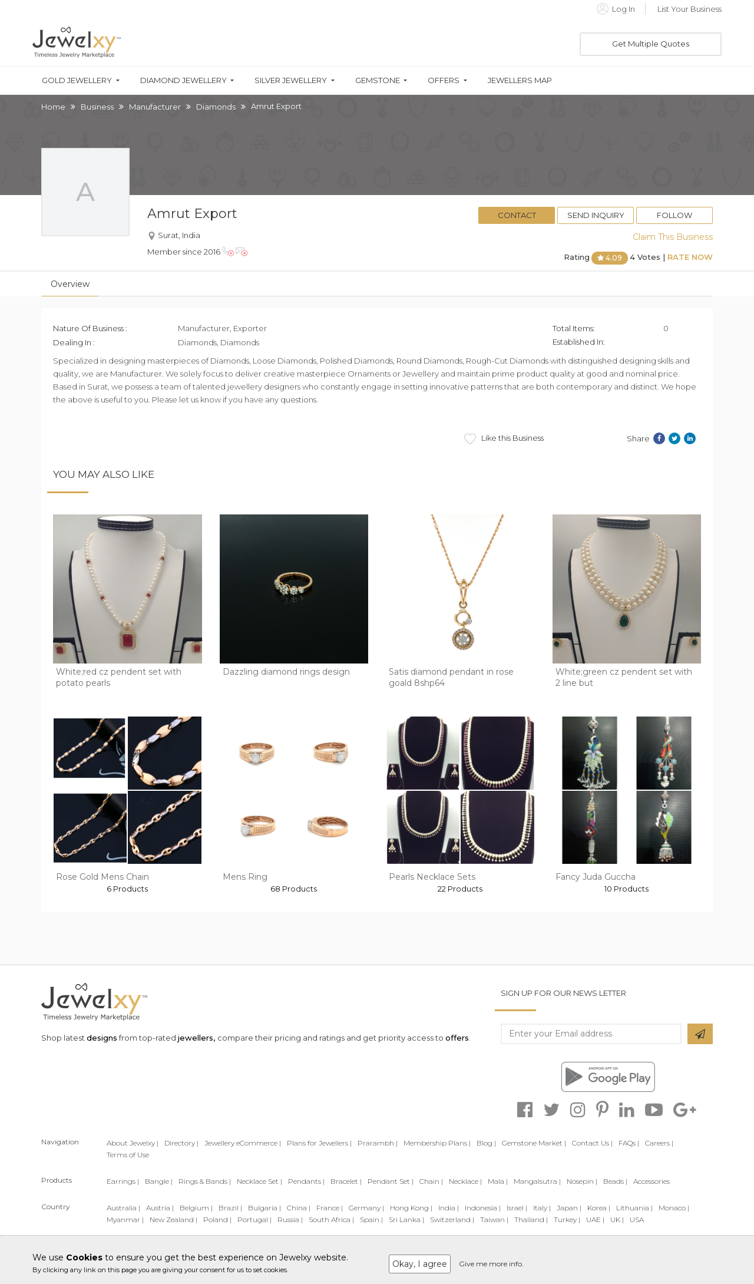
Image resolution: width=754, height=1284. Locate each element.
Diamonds (216, 106)
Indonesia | (483, 1207)
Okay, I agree (419, 1264)
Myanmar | (125, 1219)
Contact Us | (592, 1142)
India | (448, 1207)
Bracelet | (346, 1181)
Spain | (371, 1219)
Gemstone (377, 80)
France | (329, 1207)
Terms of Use (128, 1154)
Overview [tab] (70, 284)
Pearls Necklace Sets (432, 877)
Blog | (486, 1142)
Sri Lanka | (406, 1219)
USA (637, 1219)
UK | (617, 1219)
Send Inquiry (595, 215)
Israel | (517, 1207)
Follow (674, 215)
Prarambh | (378, 1142)
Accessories (651, 1181)
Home (53, 106)
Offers (443, 80)
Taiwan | (494, 1219)
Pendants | (306, 1181)
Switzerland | (452, 1219)
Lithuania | (634, 1207)
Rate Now (690, 257)
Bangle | (159, 1181)
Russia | (290, 1219)
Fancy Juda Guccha (595, 877)
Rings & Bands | (204, 1181)
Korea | (598, 1207)
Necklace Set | (259, 1181)
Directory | (181, 1142)
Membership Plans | (437, 1142)
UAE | (595, 1219)
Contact (517, 215)
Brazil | (230, 1207)
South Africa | (331, 1219)
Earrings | (123, 1181)
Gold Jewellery (77, 80)
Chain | (431, 1181)
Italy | (542, 1207)
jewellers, (196, 1037)
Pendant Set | (391, 1181)
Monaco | (674, 1207)
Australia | (123, 1207)
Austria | (160, 1207)
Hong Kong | (411, 1207)
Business (97, 106)
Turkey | (567, 1219)
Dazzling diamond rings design (286, 671)
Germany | (366, 1207)
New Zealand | (173, 1219)
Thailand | (531, 1219)
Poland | (217, 1219)
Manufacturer (155, 106)
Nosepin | (582, 1181)
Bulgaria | (264, 1207)
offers (457, 1037)
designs (102, 1037)
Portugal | (254, 1219)
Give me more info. (491, 1263)
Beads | (615, 1181)
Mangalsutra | (537, 1181)
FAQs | (629, 1142)
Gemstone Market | (534, 1142)
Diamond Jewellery (183, 80)
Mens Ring (245, 877)
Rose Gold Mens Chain (102, 877)
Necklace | (465, 1181)
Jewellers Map (520, 80)
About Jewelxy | (132, 1142)
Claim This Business (673, 237)
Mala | (498, 1181)
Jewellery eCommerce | (242, 1142)
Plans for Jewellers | (319, 1142)
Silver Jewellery (290, 80)
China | (298, 1207)
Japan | (569, 1207)
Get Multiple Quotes (650, 43)
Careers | (659, 1142)
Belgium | (196, 1207)
